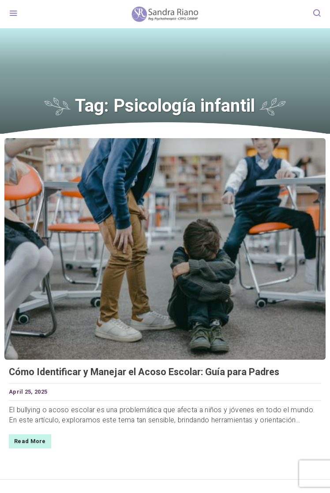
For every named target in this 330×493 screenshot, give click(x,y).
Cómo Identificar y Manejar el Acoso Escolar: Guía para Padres (144, 372)
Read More (30, 441)
